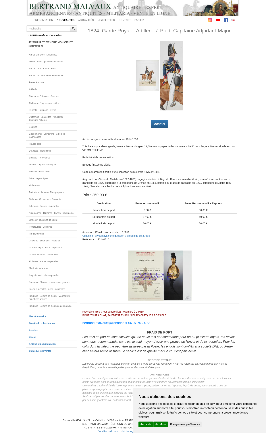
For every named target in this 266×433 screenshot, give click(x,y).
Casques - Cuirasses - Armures (44, 96)
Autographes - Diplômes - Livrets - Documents (51, 213)
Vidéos (32, 337)
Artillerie (33, 89)
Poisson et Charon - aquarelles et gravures (49, 282)
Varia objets (34, 185)
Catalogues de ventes (40, 351)
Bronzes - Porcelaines (39, 157)
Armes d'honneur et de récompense (46, 75)
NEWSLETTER (106, 20)
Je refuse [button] (160, 424)
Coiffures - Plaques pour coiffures (45, 103)
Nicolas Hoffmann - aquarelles (43, 254)
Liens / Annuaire (37, 316)
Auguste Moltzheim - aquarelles (44, 275)
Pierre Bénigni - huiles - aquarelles (45, 247)
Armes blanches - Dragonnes (43, 54)
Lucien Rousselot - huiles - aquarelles (47, 289)
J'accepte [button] (145, 424)
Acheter (159, 124)
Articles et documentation (42, 344)
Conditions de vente (108, 431)
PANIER (139, 20)
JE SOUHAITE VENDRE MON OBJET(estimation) (50, 44)
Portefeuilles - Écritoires (40, 227)
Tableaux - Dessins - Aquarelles (44, 206)
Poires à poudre (36, 82)
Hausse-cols (35, 144)
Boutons (33, 127)
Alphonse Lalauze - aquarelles (43, 261)
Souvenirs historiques (39, 171)
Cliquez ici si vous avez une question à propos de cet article (116, 235)
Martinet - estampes (38, 268)
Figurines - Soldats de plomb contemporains (50, 306)
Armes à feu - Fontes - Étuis (42, 68)
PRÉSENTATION (43, 20)
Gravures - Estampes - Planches (44, 240)
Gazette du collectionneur (42, 323)
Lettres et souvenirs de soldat (43, 220)
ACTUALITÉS (86, 20)
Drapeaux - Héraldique (40, 151)
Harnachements (36, 234)
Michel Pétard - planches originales (46, 61)
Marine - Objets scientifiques (42, 164)
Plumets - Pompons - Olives (42, 110)
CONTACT (125, 20)
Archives (33, 330)
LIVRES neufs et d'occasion (45, 35)
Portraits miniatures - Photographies (46, 192)
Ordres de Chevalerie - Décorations (46, 199)
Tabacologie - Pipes (38, 178)
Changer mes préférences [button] (185, 424)
